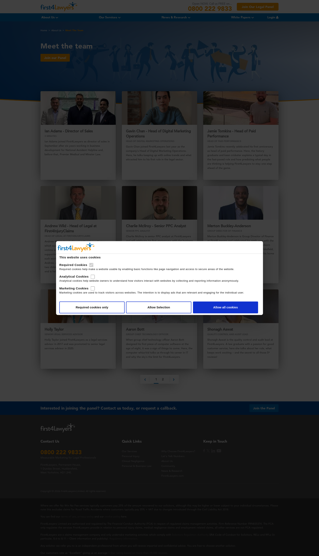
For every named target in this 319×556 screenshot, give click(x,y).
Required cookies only (108, 313)
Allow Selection (158, 313)
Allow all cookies (209, 313)
